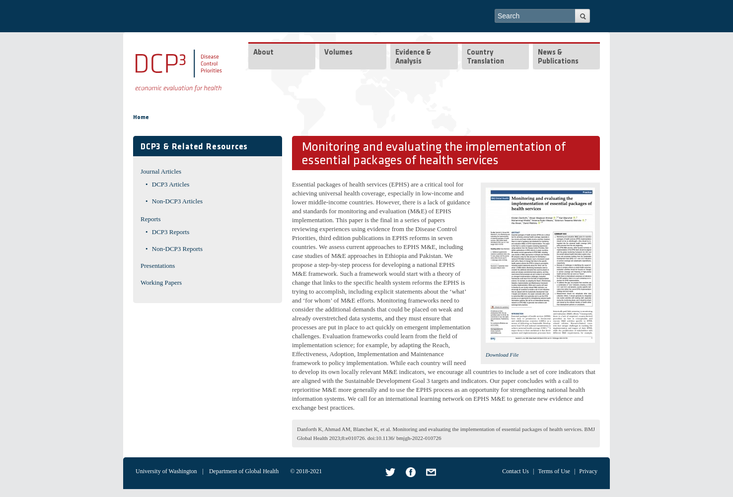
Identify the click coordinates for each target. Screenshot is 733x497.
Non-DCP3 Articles (177, 201)
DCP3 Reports (170, 232)
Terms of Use (554, 471)
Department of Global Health (244, 471)
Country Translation (485, 57)
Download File (502, 355)
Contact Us (515, 471)
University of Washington (166, 471)
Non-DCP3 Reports (177, 248)
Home (141, 118)
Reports (150, 219)
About (263, 53)
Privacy (588, 471)
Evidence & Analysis (413, 57)
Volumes (338, 53)
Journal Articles (161, 171)
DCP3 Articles (170, 184)
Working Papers (161, 282)
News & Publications (558, 57)
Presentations (158, 265)
